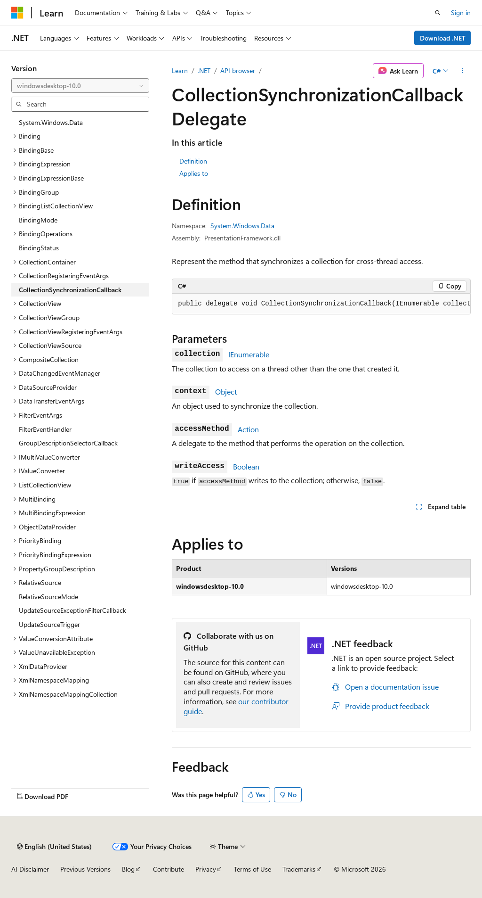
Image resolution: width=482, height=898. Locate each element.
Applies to (193, 173)
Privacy (205, 869)
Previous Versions (85, 869)
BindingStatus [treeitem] (39, 247)
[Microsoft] (17, 13)
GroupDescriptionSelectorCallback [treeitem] (68, 442)
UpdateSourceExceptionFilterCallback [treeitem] (72, 610)
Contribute (168, 869)
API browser (237, 70)
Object (226, 391)
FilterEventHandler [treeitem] (45, 429)
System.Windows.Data (242, 225)
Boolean (246, 466)
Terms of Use (252, 869)
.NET (204, 70)
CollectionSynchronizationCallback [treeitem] (70, 289)
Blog (128, 869)
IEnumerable (248, 354)
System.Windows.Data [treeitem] (51, 122)
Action (248, 429)
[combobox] (80, 85)
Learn (180, 70)
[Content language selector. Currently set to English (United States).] (54, 846)
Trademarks (298, 869)
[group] (321, 304)
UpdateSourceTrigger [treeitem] (49, 624)
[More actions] (462, 70)
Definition (193, 161)
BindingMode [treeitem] (38, 219)
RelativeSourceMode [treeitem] (48, 596)
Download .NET (443, 37)
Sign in (461, 12)
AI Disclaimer (30, 869)
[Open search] (437, 12)
